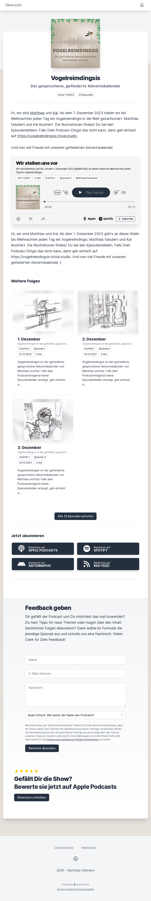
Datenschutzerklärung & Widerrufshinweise (73, 739)
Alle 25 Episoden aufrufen (75, 516)
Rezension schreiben (31, 797)
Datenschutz (63, 848)
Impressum (89, 848)
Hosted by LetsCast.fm (75, 884)
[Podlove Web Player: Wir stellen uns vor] (75, 202)
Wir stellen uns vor (37, 163)
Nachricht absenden (42, 748)
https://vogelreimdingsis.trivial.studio (47, 136)
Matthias (37, 113)
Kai (55, 113)
